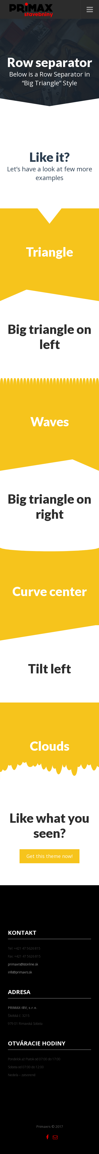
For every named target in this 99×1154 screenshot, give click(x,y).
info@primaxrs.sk (20, 972)
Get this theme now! (49, 856)
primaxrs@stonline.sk (23, 964)
